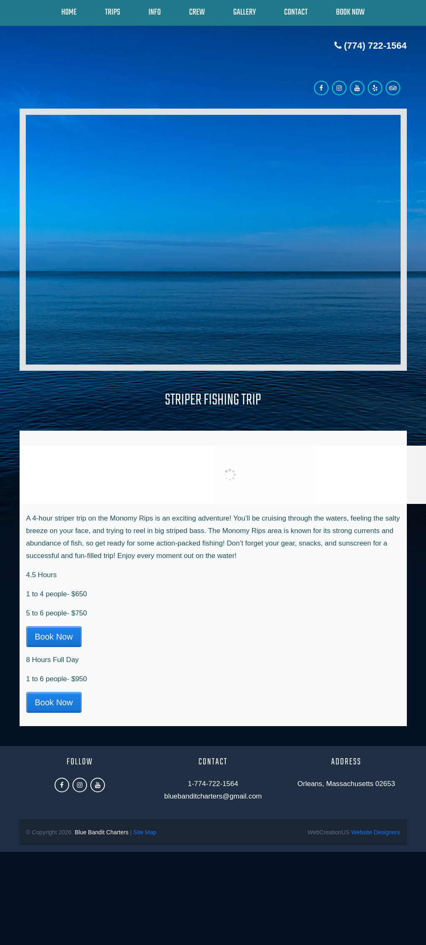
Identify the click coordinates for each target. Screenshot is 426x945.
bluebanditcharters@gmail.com (213, 796)
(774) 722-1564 (370, 45)
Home (69, 12)
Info (154, 12)
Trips (112, 12)
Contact (295, 12)
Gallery (244, 12)
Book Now (350, 12)
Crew (197, 12)
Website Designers (375, 832)
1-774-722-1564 (213, 784)
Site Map (144, 832)
